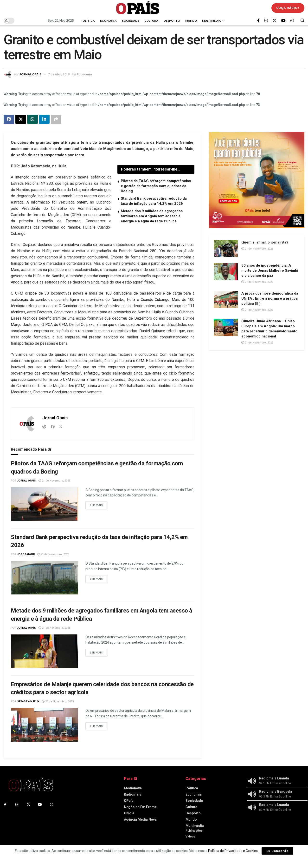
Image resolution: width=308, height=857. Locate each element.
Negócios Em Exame (140, 807)
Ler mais (98, 504)
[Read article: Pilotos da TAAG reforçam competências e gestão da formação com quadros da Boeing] (44, 504)
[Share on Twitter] (20, 119)
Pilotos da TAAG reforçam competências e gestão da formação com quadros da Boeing (156, 186)
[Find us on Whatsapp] (292, 21)
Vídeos (190, 836)
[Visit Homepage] (138, 8)
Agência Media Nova (140, 819)
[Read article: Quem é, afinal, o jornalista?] (226, 248)
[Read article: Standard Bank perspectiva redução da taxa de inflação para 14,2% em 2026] (44, 577)
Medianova (133, 788)
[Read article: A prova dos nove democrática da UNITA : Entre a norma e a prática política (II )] (226, 299)
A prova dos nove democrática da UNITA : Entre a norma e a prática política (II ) (269, 298)
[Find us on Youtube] (283, 21)
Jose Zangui (26, 554)
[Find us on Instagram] (266, 21)
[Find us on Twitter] (274, 21)
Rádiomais (132, 794)
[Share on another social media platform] (56, 119)
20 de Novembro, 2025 (58, 701)
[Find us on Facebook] (258, 21)
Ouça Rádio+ (288, 8)
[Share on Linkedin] (44, 119)
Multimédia (211, 20)
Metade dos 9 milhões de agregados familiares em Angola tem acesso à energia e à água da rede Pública (152, 216)
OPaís (129, 801)
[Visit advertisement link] (256, 180)
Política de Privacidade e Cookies (233, 851)
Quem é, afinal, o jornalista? (264, 242)
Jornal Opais (30, 74)
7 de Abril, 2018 (59, 74)
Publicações (194, 830)
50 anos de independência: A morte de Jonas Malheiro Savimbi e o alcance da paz (269, 270)
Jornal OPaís (26, 480)
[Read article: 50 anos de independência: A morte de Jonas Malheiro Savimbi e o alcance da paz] (226, 271)
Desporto (172, 20)
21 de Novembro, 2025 (54, 480)
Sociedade (130, 20)
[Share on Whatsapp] (32, 119)
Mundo (191, 20)
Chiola (129, 813)
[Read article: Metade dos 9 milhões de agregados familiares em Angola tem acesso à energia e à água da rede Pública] (44, 651)
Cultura (151, 20)
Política (88, 20)
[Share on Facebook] (9, 119)
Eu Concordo (277, 851)
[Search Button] (302, 20)
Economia (108, 20)
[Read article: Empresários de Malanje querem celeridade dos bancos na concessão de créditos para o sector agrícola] (44, 725)
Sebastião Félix (28, 701)
